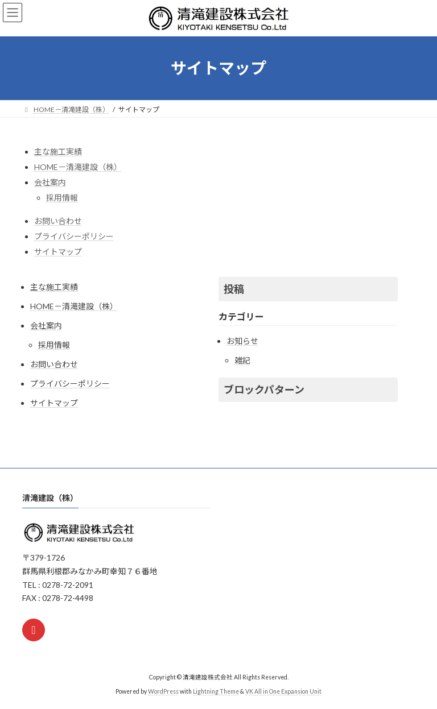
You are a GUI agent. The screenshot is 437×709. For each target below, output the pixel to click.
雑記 (242, 360)
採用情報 (62, 197)
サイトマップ (58, 251)
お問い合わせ (58, 221)
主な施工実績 (58, 151)
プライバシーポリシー (74, 236)
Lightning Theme (216, 691)
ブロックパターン (264, 389)
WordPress (163, 691)
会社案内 (50, 182)
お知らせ (242, 341)
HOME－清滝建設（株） (78, 167)
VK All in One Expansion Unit (283, 691)
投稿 (234, 289)
